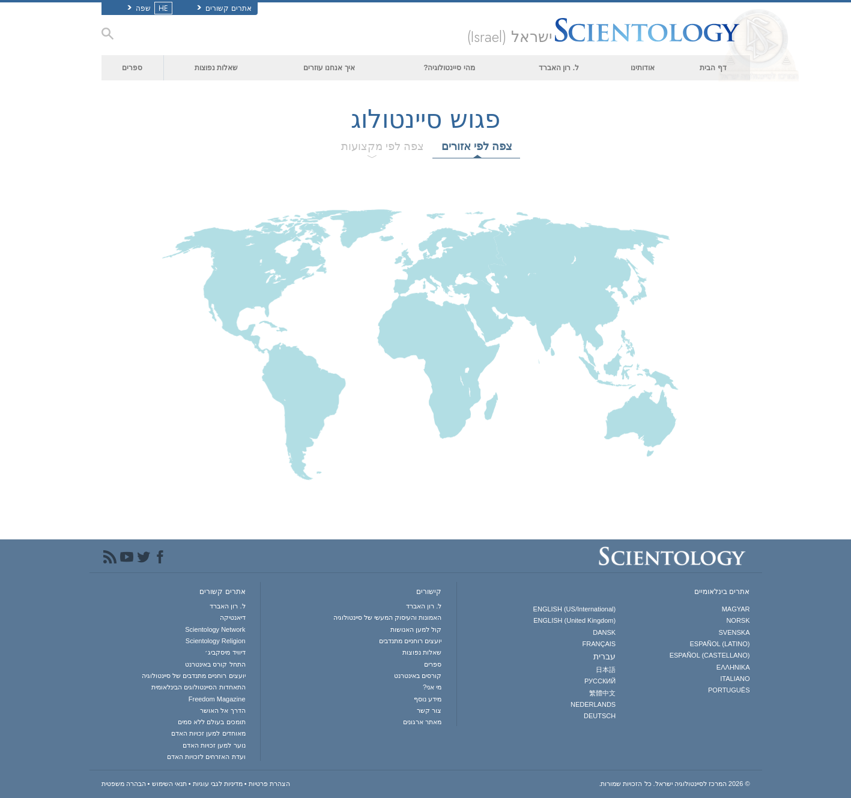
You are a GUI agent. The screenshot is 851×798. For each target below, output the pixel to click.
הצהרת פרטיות (269, 783)
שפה (148, 8)
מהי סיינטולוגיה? (449, 68)
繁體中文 (602, 693)
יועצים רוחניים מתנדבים (410, 640)
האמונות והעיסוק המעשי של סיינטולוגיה (387, 617)
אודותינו (643, 68)
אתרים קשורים (224, 8)
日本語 (606, 669)
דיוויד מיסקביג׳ (225, 652)
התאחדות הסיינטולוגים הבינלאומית (198, 687)
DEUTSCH (600, 715)
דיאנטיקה (233, 617)
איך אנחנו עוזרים (329, 68)
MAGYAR (736, 609)
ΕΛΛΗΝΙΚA (733, 667)
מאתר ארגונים (422, 721)
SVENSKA (734, 632)
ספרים (132, 68)
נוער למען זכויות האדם (214, 745)
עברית (604, 656)
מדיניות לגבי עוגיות (218, 783)
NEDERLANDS (593, 704)
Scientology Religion (216, 640)
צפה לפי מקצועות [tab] (382, 146)
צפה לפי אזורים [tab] (476, 146)
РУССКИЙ (600, 681)
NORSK (738, 620)
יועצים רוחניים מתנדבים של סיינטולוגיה (193, 675)
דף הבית (713, 68)
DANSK (604, 632)
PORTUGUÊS (729, 690)
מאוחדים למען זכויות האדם (208, 733)
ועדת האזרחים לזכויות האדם (206, 756)
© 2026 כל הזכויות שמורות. (674, 783)
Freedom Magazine (217, 699)
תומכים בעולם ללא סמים (211, 721)
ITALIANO (735, 678)
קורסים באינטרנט (417, 675)
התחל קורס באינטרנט (215, 664)
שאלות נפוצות (216, 68)
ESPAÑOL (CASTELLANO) (710, 655)
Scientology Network (215, 629)
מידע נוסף (427, 699)
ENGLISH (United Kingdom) (574, 620)
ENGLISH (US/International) (574, 609)
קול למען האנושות (415, 629)
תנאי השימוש (169, 783)
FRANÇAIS (599, 643)
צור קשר (429, 710)
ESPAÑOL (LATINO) (719, 643)
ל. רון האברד (559, 68)
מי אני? (432, 687)
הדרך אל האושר (222, 710)
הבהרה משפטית (123, 783)
